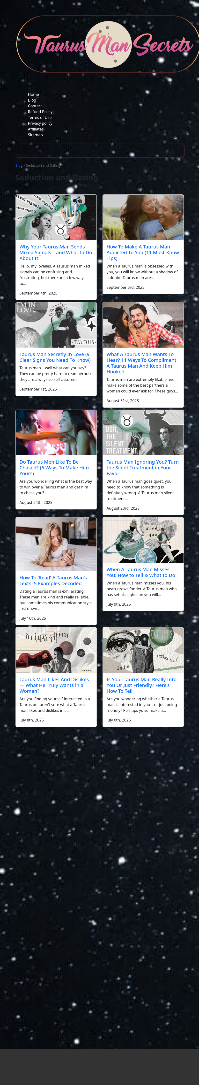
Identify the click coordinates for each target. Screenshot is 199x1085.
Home (33, 94)
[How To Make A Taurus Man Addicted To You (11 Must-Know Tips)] (143, 217)
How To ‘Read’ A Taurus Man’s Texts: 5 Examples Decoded (53, 580)
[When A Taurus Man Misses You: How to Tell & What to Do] (143, 540)
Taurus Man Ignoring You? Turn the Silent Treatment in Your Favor (143, 468)
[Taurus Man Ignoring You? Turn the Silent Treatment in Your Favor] (143, 432)
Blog (32, 100)
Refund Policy (40, 111)
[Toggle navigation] (25, 150)
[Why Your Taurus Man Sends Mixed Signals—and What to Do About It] (56, 217)
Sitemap (35, 134)
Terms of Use (40, 117)
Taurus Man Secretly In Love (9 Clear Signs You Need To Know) (55, 357)
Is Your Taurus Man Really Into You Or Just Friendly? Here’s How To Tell (142, 685)
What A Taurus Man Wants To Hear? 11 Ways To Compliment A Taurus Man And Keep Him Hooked (142, 363)
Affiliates (36, 129)
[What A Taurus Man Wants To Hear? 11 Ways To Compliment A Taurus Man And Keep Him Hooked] (143, 325)
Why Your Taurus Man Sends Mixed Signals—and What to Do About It (56, 252)
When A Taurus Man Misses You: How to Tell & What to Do (141, 572)
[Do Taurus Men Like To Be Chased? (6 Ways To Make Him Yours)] (56, 432)
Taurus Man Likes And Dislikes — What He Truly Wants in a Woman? (54, 685)
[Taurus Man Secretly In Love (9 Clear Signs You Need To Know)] (56, 325)
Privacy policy (40, 123)
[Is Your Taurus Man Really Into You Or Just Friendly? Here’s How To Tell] (143, 650)
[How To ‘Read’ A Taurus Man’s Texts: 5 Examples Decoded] (56, 544)
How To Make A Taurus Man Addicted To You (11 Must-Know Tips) (143, 252)
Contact (35, 106)
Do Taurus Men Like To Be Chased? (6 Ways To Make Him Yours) (54, 468)
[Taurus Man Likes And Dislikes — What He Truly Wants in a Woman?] (56, 650)
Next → (108, 732)
